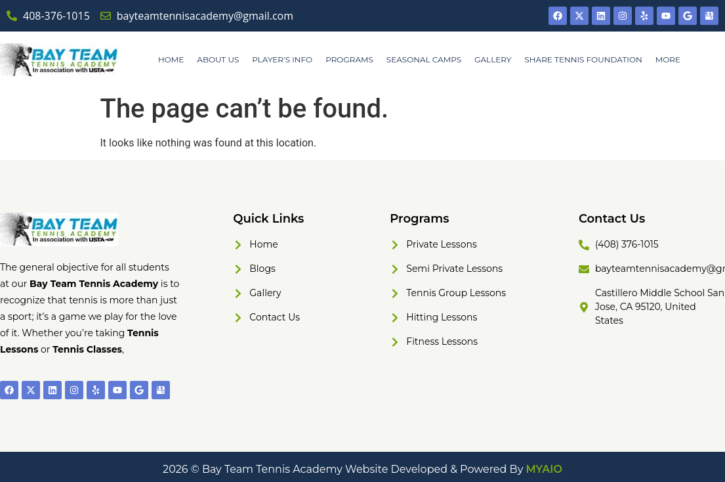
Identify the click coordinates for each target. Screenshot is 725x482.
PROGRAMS (349, 59)
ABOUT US (218, 59)
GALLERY (492, 59)
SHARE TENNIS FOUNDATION (583, 59)
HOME (171, 59)
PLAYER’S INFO (282, 59)
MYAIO (544, 469)
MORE (667, 59)
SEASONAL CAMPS (423, 59)
